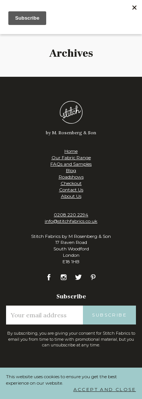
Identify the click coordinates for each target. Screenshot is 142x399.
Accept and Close (104, 389)
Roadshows (71, 177)
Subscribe (109, 315)
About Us (71, 196)
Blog (71, 170)
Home (71, 151)
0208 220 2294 (71, 214)
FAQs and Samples (71, 164)
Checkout (71, 183)
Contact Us (71, 190)
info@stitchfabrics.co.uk (71, 221)
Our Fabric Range (71, 157)
